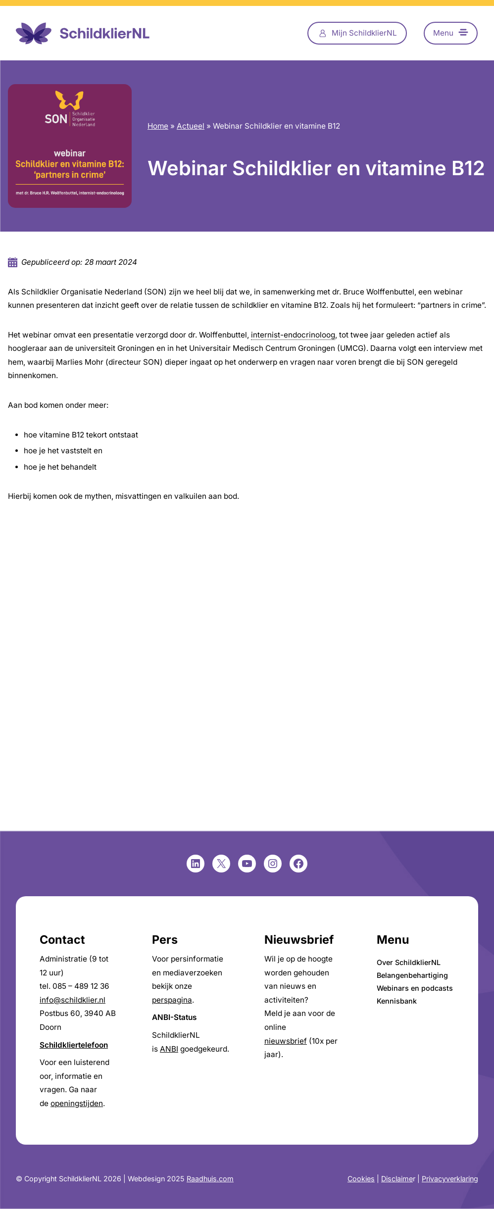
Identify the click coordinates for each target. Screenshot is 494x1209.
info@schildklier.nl (72, 1000)
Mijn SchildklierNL (364, 33)
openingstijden (76, 1103)
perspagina (172, 1000)
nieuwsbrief (285, 1041)
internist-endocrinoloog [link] (293, 334)
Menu (443, 33)
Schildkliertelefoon (74, 1045)
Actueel (190, 126)
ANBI (169, 1049)
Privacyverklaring (450, 1178)
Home (158, 126)
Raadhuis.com (210, 1178)
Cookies (361, 1178)
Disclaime (397, 1178)
